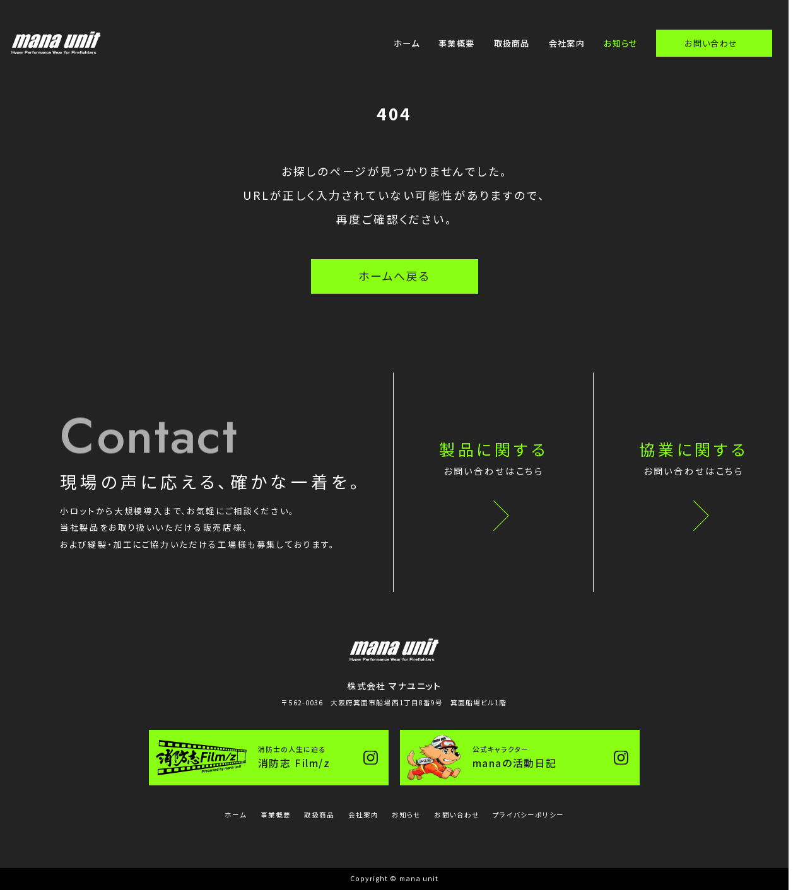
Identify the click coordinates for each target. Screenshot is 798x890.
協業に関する (694, 460)
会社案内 (567, 43)
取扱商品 (512, 43)
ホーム (407, 43)
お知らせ (621, 43)
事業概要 (456, 43)
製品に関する (494, 460)
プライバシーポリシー (528, 814)
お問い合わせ (710, 43)
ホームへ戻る (394, 276)
